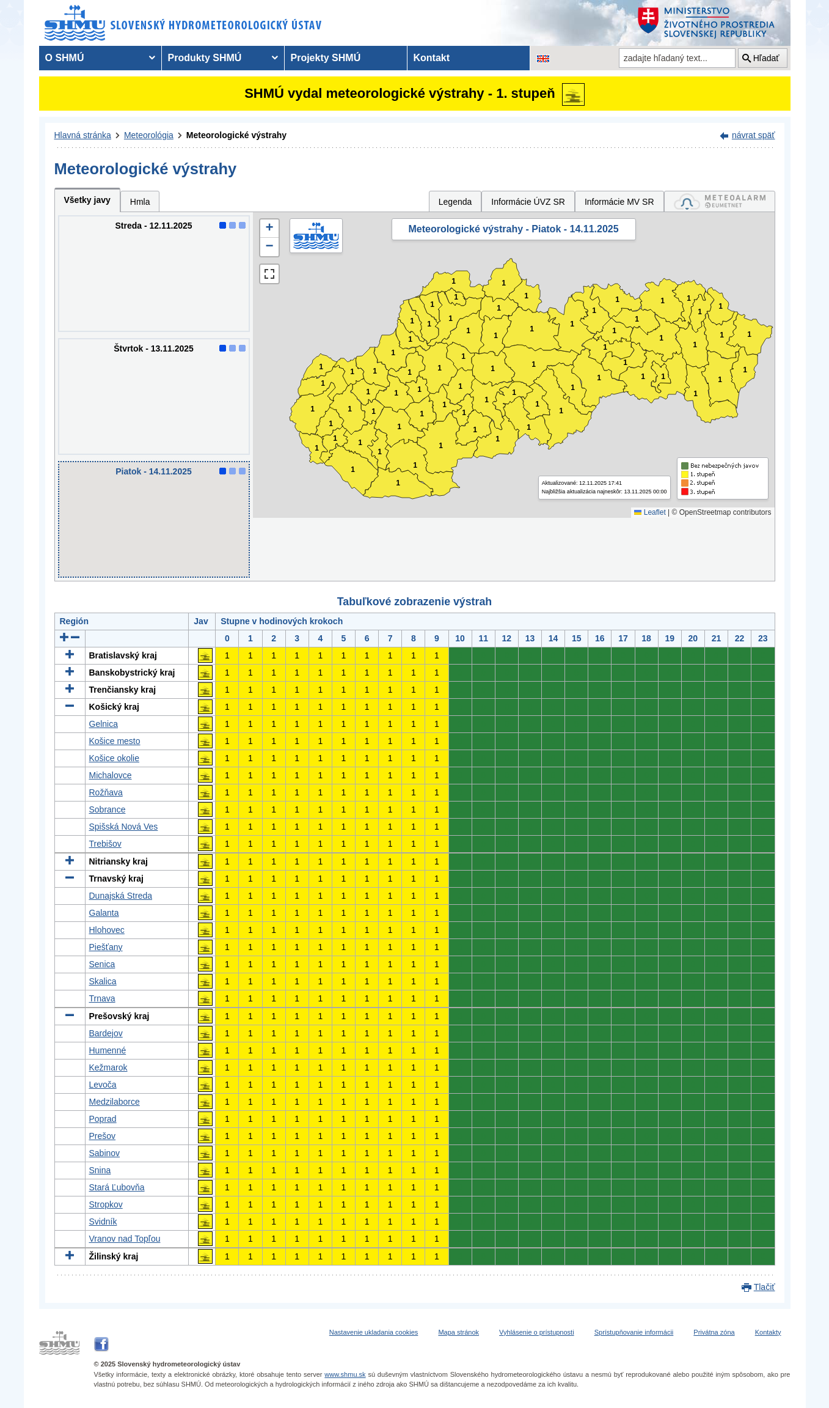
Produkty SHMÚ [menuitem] (205, 58)
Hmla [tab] (140, 202)
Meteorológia (148, 135)
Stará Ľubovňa (117, 1187)
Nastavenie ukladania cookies (373, 1332)
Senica (102, 964)
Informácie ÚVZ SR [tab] (528, 202)
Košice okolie (114, 758)
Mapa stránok (458, 1332)
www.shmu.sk (344, 1374)
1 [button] (317, 448)
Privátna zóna (713, 1332)
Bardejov (106, 1033)
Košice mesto (115, 741)
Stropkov (106, 1204)
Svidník (103, 1221)
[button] (269, 228)
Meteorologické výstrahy (236, 135)
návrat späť (753, 135)
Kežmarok (108, 1067)
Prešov (102, 1136)
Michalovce (110, 775)
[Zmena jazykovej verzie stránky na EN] (543, 58)
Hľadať (766, 58)
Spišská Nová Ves (123, 826)
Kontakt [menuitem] (432, 58)
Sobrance (107, 809)
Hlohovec (107, 930)
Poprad (103, 1119)
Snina (100, 1170)
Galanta (104, 913)
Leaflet (649, 512)
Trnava (102, 998)
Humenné (107, 1050)
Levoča (103, 1084)
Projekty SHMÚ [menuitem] (326, 58)
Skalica (103, 981)
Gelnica (103, 724)
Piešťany (106, 947)
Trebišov (105, 844)
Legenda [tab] (455, 202)
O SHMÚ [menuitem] (64, 58)
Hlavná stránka (82, 135)
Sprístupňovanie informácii (634, 1332)
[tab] (719, 201)
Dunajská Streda (121, 896)
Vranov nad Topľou (125, 1239)
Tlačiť (764, 1287)
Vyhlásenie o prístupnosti (536, 1332)
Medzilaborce (114, 1102)
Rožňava (106, 792)
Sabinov (104, 1153)
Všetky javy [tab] (87, 200)
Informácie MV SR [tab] (619, 202)
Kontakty (768, 1332)
